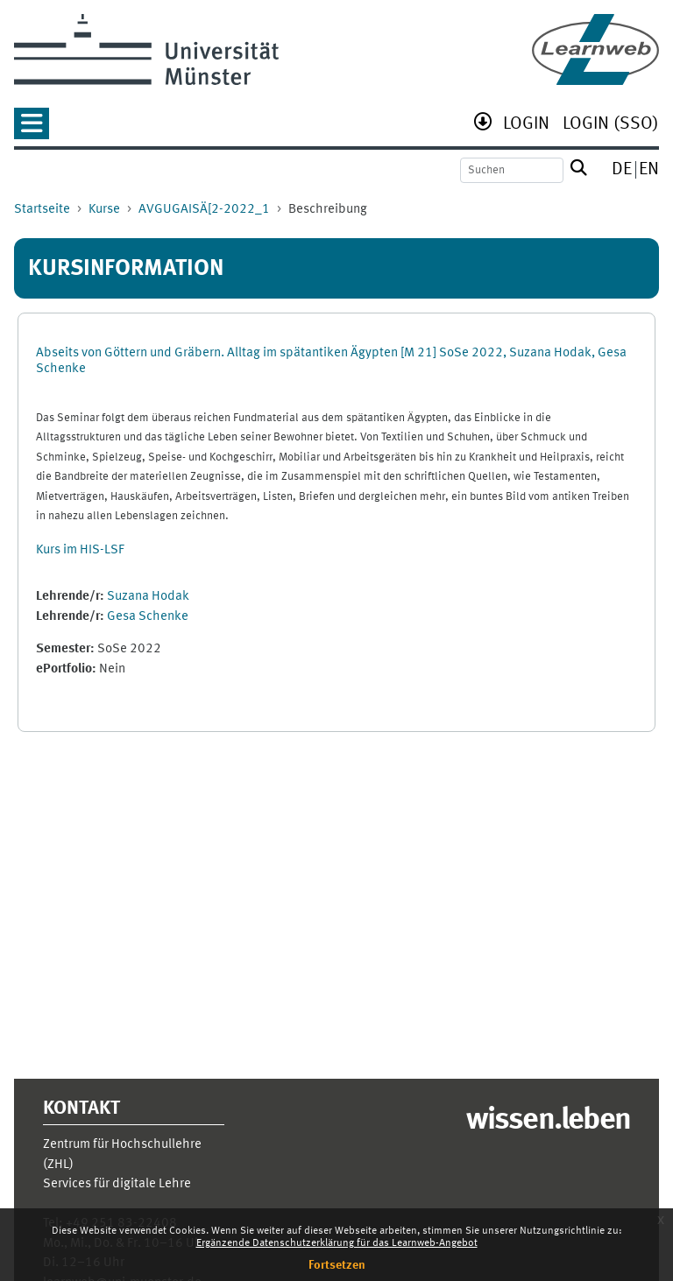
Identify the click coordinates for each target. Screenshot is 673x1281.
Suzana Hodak (148, 596)
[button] (31, 129)
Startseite (42, 209)
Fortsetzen (336, 1265)
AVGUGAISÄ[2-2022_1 (204, 209)
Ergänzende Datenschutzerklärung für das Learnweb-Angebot (337, 1243)
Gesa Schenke (147, 616)
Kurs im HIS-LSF (80, 550)
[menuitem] (526, 125)
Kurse (104, 209)
